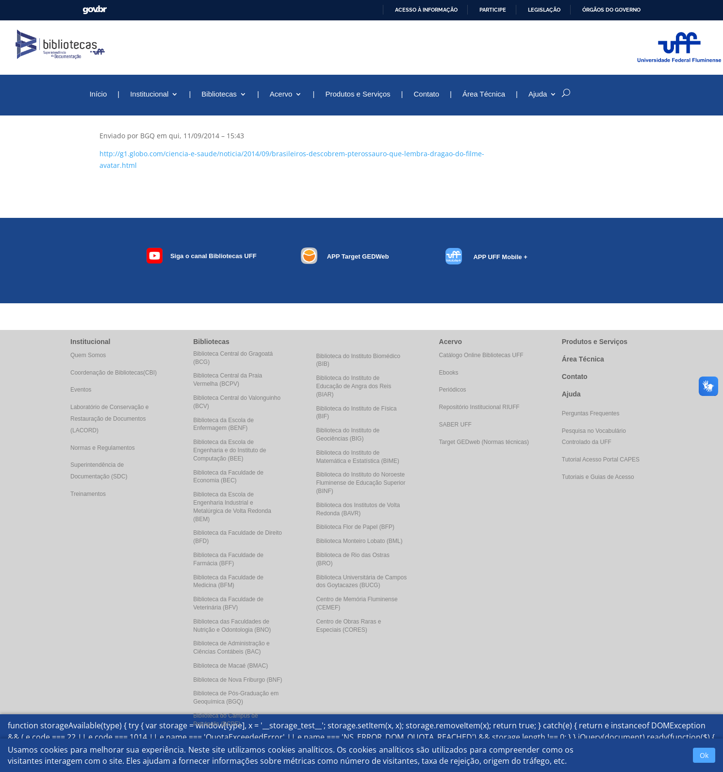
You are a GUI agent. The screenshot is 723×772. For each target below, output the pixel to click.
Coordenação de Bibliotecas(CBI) (113, 372)
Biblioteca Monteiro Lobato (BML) (359, 541)
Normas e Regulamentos (102, 447)
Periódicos (452, 389)
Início (98, 94)
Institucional (149, 94)
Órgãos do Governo (611, 9)
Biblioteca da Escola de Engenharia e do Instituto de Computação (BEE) (229, 450)
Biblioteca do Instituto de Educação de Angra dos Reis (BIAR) (353, 386)
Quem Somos (88, 355)
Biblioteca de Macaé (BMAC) (230, 665)
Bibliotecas (219, 94)
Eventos (80, 389)
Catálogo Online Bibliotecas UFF (481, 355)
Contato (427, 94)
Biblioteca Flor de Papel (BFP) (355, 527)
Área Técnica (483, 94)
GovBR (94, 10)
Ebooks (449, 372)
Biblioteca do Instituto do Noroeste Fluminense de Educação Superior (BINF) (360, 482)
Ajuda (537, 94)
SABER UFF (455, 424)
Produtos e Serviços (357, 94)
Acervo (281, 94)
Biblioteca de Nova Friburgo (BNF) (237, 679)
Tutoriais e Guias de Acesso (598, 477)
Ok (704, 755)
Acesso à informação (426, 9)
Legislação (544, 9)
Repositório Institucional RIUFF (479, 407)
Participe (492, 9)
